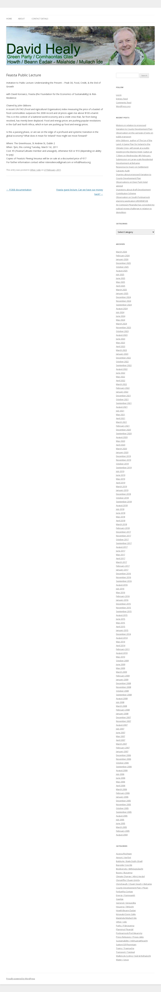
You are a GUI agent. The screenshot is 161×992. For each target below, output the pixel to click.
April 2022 (120, 380)
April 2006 (120, 785)
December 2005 (123, 800)
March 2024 (121, 323)
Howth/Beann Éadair (126, 910)
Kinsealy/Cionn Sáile (126, 914)
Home (9, 18)
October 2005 (122, 808)
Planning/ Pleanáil (124, 929)
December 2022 (123, 357)
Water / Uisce (122, 959)
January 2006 (122, 796)
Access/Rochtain (124, 853)
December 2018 (123, 494)
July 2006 (120, 774)
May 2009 (120, 668)
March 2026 (121, 251)
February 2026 (123, 255)
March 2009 (121, 672)
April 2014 (120, 645)
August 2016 (122, 584)
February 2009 (123, 675)
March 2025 (121, 289)
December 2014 (123, 634)
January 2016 (122, 600)
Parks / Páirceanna (125, 925)
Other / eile (35, 169)
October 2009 (122, 660)
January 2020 (122, 452)
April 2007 (120, 740)
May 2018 (120, 516)
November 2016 (123, 577)
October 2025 (122, 266)
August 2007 (122, 725)
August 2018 (122, 505)
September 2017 (124, 543)
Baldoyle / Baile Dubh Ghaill (129, 861)
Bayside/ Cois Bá (124, 865)
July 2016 (120, 588)
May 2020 (120, 441)
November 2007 (123, 721)
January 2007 (122, 751)
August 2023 (122, 335)
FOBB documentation (18, 189)
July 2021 (120, 410)
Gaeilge (119, 899)
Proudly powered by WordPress (20, 978)
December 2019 (123, 456)
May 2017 (120, 554)
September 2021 (124, 403)
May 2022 (120, 376)
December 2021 (123, 395)
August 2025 (122, 270)
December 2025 (123, 263)
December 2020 (123, 429)
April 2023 (120, 346)
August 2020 (122, 437)
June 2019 (120, 475)
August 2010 (122, 653)
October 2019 (122, 463)
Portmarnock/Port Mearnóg (129, 933)
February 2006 (123, 793)
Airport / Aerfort (123, 857)
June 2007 (120, 732)
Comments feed (123, 102)
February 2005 (123, 831)
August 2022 (122, 369)
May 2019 (120, 478)
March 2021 (121, 422)
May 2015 (120, 622)
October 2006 (122, 762)
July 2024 (120, 312)
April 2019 (120, 482)
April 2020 (120, 444)
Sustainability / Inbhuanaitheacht (132, 940)
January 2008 (122, 713)
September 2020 (124, 433)
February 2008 (123, 709)
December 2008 (123, 683)
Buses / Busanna (124, 872)
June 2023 (120, 338)
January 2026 (122, 259)
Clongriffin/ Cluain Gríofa (128, 880)
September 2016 (124, 581)
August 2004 (122, 834)
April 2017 (120, 558)
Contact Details (40, 18)
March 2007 (121, 743)
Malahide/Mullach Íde (126, 918)
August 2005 (122, 815)
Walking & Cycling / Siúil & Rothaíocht (133, 955)
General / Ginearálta (126, 902)
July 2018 (120, 509)
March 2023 (121, 350)
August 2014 (122, 637)
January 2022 (122, 391)
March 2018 (121, 524)
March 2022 (121, 384)
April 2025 (120, 285)
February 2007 (123, 747)
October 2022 (122, 361)
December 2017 (123, 531)
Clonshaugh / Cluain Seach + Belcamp (134, 884)
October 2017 (122, 539)
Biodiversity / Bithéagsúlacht (129, 868)
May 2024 (120, 319)
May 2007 (120, 736)
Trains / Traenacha (125, 948)
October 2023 (122, 331)
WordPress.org (123, 106)
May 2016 (120, 592)
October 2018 (122, 497)
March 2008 (121, 706)
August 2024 (122, 308)
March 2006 (121, 789)
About (21, 18)
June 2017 (120, 550)
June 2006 (120, 778)
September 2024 (124, 304)
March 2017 (121, 562)
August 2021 (122, 407)
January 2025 (122, 293)
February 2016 (123, 596)
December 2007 (123, 717)
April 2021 (120, 418)
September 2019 (124, 467)
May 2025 (120, 282)
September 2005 (124, 812)
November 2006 (123, 759)
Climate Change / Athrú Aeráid (130, 876)
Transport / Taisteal (125, 952)
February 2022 (123, 388)
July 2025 (120, 274)
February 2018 (123, 528)
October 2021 (122, 399)
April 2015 (120, 626)
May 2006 (120, 781)
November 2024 (123, 301)
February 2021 (123, 425)
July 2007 (120, 728)
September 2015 (124, 611)
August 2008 (122, 698)
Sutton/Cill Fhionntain (126, 944)
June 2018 (120, 513)
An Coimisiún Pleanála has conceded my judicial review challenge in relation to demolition (135, 208)
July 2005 (120, 819)
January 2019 (122, 490)
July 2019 (120, 471)
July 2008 (120, 702)
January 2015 (122, 630)
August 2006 (122, 770)
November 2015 (123, 607)
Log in (119, 95)
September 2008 (124, 694)
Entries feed (122, 98)
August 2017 (122, 547)
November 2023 (123, 327)
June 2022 (120, 372)
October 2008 (122, 690)
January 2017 (122, 569)
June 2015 (120, 619)
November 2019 (123, 460)
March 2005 (121, 827)
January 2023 (122, 354)
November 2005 (123, 804)
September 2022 (124, 365)
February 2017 (123, 566)
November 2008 (123, 687)
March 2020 (121, 448)
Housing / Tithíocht (125, 906)
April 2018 (120, 520)
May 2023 (120, 342)
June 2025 (120, 278)
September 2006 (124, 766)
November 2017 (123, 535)
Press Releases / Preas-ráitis (130, 937)
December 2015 (123, 603)
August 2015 (122, 615)
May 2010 (120, 656)
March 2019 (121, 486)
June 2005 (120, 823)
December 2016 (123, 573)
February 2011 (123, 649)
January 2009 (122, 679)
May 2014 (120, 641)
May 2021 (120, 414)
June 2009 (120, 664)
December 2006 (123, 755)
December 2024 (123, 297)
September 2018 (124, 501)
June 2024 (120, 316)
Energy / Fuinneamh (125, 895)
